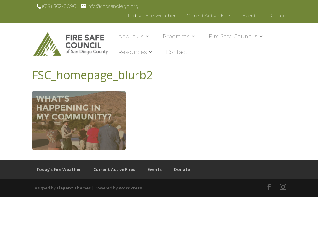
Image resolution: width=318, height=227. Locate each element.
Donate (277, 16)
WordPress (130, 188)
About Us (130, 36)
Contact (177, 52)
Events (249, 16)
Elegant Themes (74, 188)
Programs (176, 36)
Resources (132, 52)
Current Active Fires (208, 16)
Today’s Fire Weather (151, 16)
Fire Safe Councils (233, 36)
